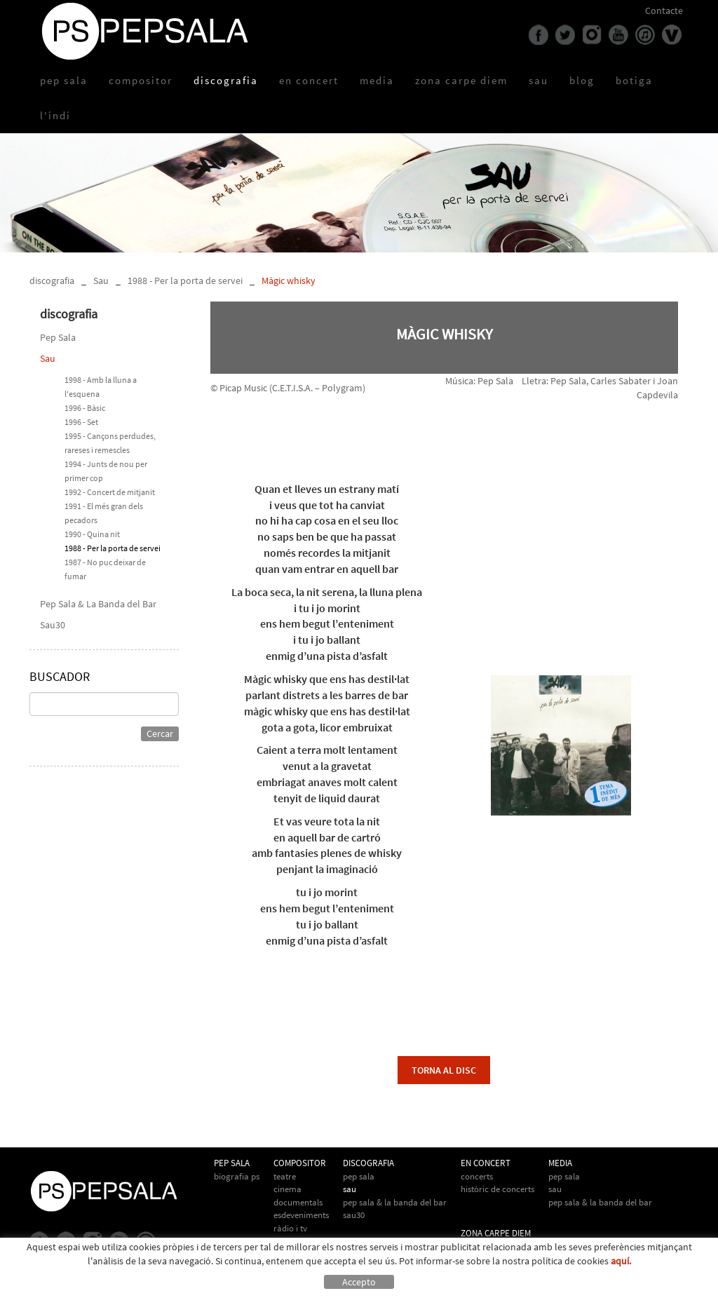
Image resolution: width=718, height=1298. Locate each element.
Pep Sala (58, 337)
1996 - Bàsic (85, 408)
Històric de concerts (497, 1189)
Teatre (284, 1176)
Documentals (298, 1202)
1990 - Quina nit (92, 534)
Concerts (477, 1176)
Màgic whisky (289, 280)
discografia (51, 280)
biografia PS (236, 1176)
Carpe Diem (482, 1246)
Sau (101, 280)
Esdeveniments (301, 1215)
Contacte (664, 10)
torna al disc (444, 1070)
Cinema (287, 1189)
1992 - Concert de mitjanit (110, 492)
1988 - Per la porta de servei (185, 280)
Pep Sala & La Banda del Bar (98, 603)
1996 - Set (81, 422)
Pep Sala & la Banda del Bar (600, 1202)
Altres (283, 1241)
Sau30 (52, 624)
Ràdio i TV (290, 1228)
